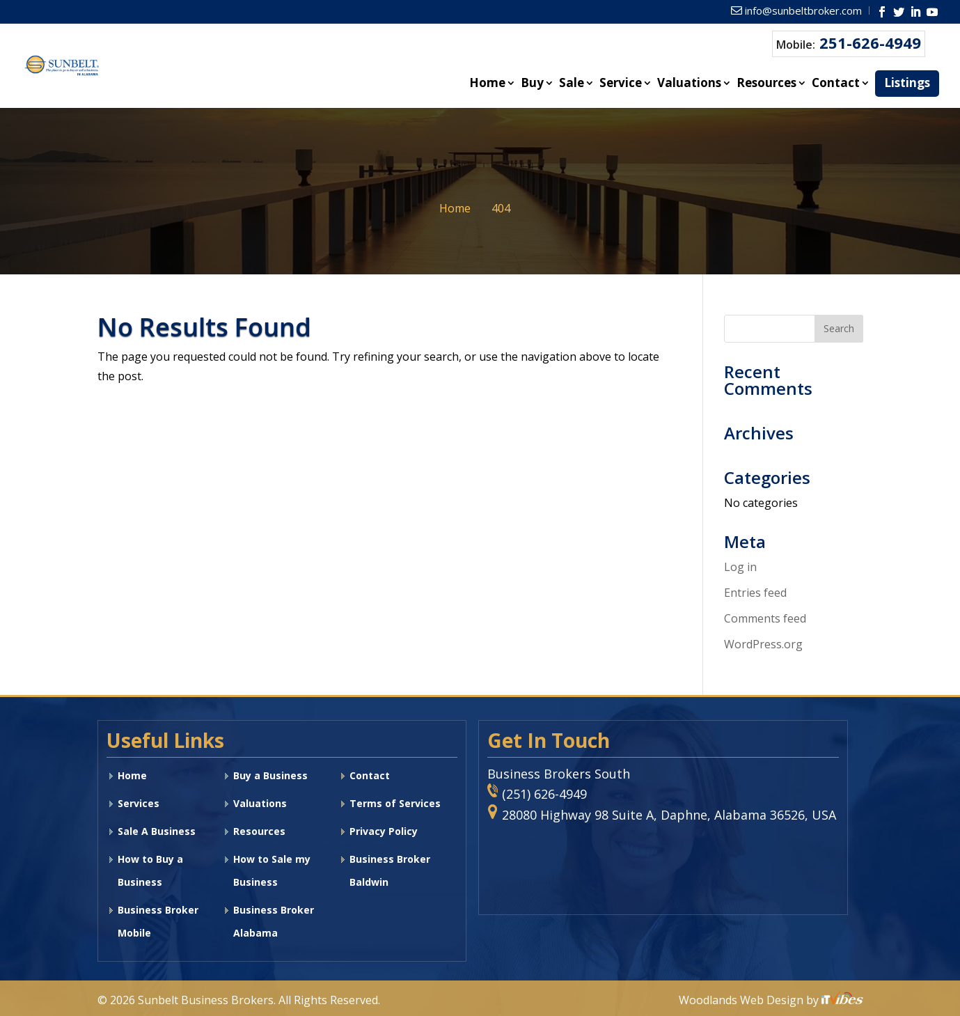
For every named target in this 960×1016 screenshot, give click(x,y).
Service (620, 84)
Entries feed (755, 592)
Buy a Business (270, 775)
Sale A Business (157, 831)
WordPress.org (763, 644)
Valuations (689, 84)
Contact (836, 84)
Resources (766, 84)
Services (138, 803)
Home (487, 84)
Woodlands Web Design (742, 1000)
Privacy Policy (383, 831)
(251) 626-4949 (544, 794)
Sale (571, 84)
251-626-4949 (870, 42)
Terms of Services (395, 803)
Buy (532, 84)
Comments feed (765, 618)
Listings (907, 83)
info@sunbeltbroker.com (803, 10)
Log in (740, 567)
